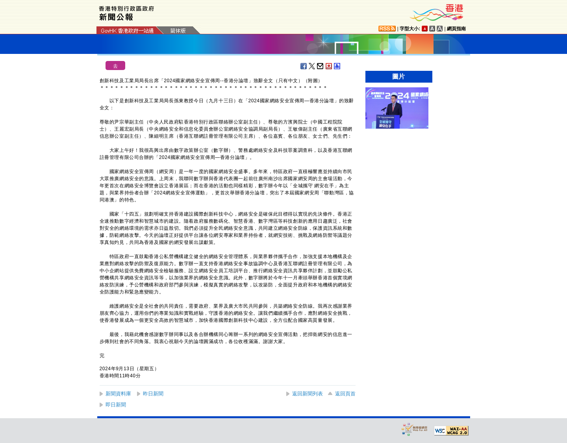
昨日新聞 (153, 394)
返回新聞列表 (307, 394)
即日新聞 (116, 405)
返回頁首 (345, 394)
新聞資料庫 (118, 394)
